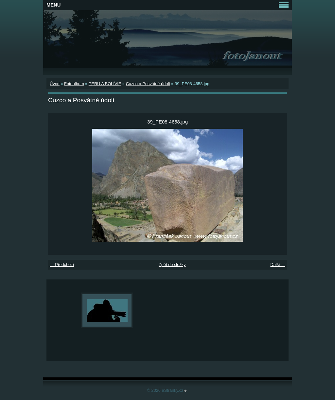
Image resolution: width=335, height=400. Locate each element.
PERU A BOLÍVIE (105, 83)
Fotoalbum (74, 83)
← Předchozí (62, 264)
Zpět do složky (172, 264)
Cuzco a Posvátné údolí (148, 83)
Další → (277, 264)
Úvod (55, 83)
